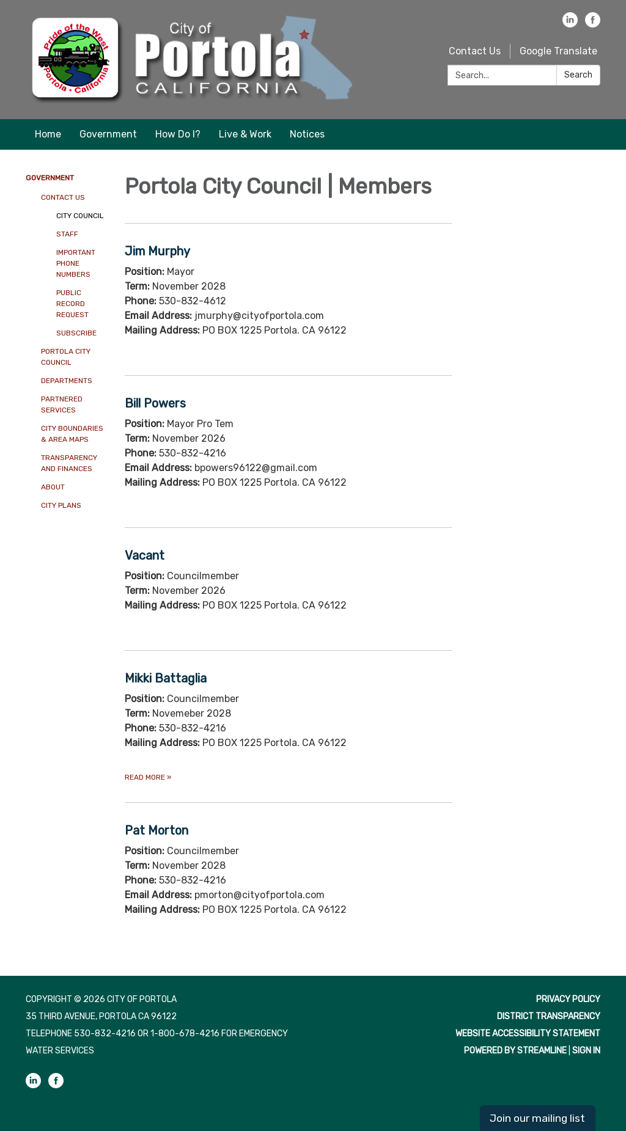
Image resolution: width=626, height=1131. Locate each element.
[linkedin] (570, 24)
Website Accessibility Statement (527, 1033)
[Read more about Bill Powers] (288, 451)
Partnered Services (62, 404)
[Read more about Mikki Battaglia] (288, 726)
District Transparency (548, 1016)
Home (48, 134)
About (53, 487)
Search (578, 75)
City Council (80, 215)
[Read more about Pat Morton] (288, 878)
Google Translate (558, 51)
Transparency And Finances (69, 463)
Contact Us (475, 51)
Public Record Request (72, 303)
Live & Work (245, 134)
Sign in (586, 1050)
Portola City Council (65, 357)
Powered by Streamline (515, 1050)
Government (108, 134)
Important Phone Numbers (75, 263)
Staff (67, 234)
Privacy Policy (568, 999)
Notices (307, 134)
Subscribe (76, 333)
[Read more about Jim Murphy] (288, 299)
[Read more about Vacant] (288, 588)
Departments (66, 380)
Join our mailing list (537, 1118)
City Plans (61, 505)
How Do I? (178, 134)
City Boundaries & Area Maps (72, 434)
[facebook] (592, 24)
